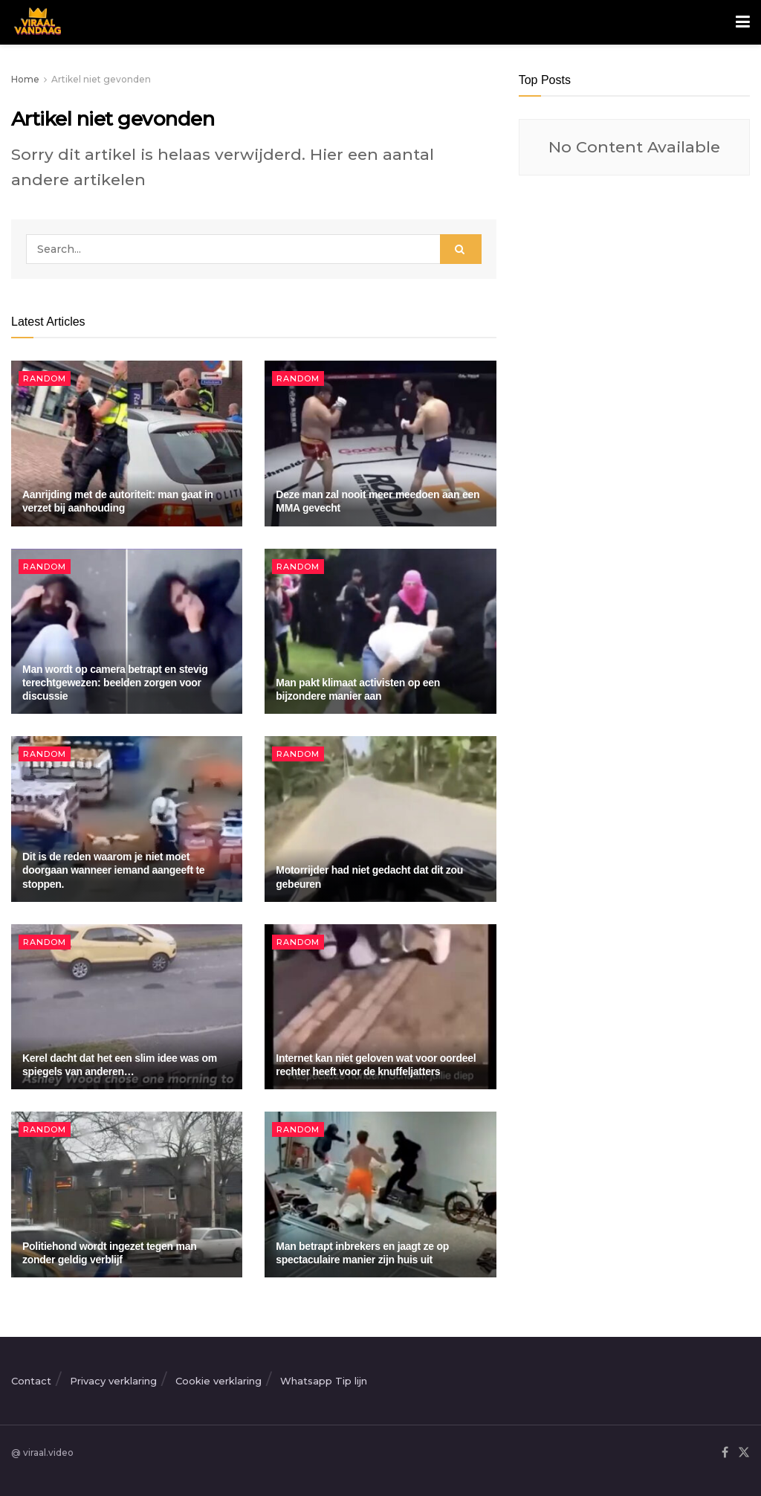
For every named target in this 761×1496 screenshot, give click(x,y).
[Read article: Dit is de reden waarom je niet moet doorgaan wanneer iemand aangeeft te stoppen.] (126, 819)
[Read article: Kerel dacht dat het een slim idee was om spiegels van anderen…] (126, 1007)
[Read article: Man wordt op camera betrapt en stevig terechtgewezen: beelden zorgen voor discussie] (126, 632)
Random (44, 378)
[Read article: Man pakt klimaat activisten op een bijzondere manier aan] (380, 632)
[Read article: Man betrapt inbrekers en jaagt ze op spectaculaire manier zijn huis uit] (380, 1194)
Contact (31, 1381)
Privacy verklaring (113, 1381)
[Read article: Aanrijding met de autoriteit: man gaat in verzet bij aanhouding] (126, 443)
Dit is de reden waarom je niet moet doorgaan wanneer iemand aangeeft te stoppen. (113, 870)
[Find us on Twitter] (744, 1453)
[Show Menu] (743, 22)
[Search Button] (461, 249)
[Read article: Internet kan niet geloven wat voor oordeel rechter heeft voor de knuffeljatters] (380, 1007)
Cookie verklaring (218, 1381)
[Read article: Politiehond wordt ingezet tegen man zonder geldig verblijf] (126, 1194)
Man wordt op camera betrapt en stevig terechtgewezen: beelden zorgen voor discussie (114, 682)
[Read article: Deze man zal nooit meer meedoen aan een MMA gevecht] (380, 443)
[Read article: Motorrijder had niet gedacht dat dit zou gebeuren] (380, 819)
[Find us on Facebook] (725, 1453)
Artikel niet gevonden (101, 79)
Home (25, 79)
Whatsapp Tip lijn (323, 1381)
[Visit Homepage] (36, 22)
